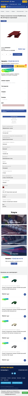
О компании (3, 378)
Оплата (9, 378)
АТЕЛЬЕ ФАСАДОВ (7, 367)
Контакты (19, 378)
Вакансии (6, 380)
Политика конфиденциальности (7, 386)
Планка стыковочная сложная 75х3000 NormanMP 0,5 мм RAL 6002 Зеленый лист (14, 310)
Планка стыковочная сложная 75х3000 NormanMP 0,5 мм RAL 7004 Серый (14, 354)
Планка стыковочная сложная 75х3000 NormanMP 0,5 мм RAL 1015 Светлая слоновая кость (14, 332)
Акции (23, 378)
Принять (25, 392)
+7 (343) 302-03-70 (13, 4)
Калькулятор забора (6, 382)
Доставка (14, 378)
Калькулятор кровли (17, 382)
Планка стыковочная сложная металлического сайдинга (13, 111)
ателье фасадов (5, 1)
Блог (2, 380)
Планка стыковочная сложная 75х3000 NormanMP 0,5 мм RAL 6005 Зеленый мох (14, 288)
